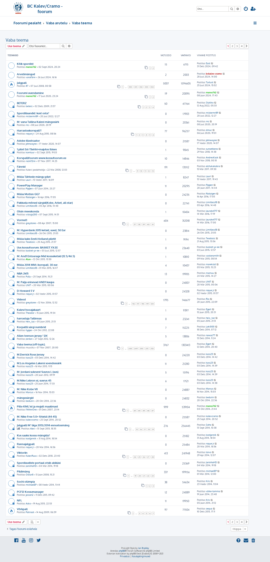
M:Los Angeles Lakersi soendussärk (39, 363)
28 (153, 457)
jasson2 (29, 494)
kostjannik (31, 438)
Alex (32, 428)
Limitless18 (31, 205)
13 (153, 171)
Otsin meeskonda (28, 211)
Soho (208, 424)
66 (148, 410)
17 (145, 429)
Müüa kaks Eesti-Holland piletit (36, 238)
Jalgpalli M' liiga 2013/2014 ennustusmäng (43, 425)
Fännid (21, 166)
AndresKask (212, 157)
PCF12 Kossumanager (30, 491)
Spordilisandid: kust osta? (33, 113)
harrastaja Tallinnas (29, 318)
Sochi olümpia (26, 481)
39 (144, 224)
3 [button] (237, 46)
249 (136, 348)
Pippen (29, 188)
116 (133, 304)
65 (144, 410)
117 (138, 304)
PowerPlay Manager (30, 185)
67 (153, 410)
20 (140, 476)
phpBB (122, 551)
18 (149, 429)
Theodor (30, 312)
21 (144, 476)
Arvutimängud (26, 74)
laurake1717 (211, 210)
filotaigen (30, 197)
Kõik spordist (25, 63)
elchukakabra (213, 166)
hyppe (29, 330)
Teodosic (30, 241)
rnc (27, 125)
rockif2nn (30, 161)
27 (148, 457)
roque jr (30, 133)
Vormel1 (22, 220)
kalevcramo (32, 419)
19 (153, 429)
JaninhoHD (31, 465)
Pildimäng (23, 471)
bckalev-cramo (214, 73)
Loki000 (210, 326)
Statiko (209, 102)
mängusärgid (25, 397)
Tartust (209, 82)
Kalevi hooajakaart (28, 309)
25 (139, 457)
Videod (21, 299)
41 (153, 224)
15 (137, 429)
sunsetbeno (212, 148)
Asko (28, 503)
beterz (29, 106)
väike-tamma (213, 491)
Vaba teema (17, 40)
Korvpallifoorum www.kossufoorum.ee (41, 158)
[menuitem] (246, 9)
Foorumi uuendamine (30, 93)
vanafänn (30, 77)
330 (130, 87)
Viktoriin (22, 452)
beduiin (30, 400)
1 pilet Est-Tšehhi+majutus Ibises (37, 149)
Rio (207, 298)
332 (141, 87)
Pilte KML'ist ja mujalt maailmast (37, 406)
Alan (28, 259)
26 (144, 457)
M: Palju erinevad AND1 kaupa (35, 282)
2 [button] (232, 46)
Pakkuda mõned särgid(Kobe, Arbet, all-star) (45, 202)
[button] (246, 46)
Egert (208, 309)
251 (147, 348)
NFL (19, 500)
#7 (27, 85)
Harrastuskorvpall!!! (29, 130)
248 (130, 348)
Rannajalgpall (26, 444)
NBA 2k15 (22, 273)
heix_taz (30, 321)
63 (135, 410)
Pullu (28, 276)
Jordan (29, 338)
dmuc (209, 130)
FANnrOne (31, 409)
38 (139, 224)
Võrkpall (22, 509)
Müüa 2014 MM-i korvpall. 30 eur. (37, 264)
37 (135, 224)
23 (153, 476)
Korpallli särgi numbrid (31, 327)
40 (148, 224)
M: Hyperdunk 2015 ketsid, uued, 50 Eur (41, 230)
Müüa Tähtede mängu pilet (34, 176)
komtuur (30, 152)
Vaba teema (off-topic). (31, 344)
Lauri (28, 179)
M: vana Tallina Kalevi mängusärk (38, 122)
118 (143, 304)
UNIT (28, 285)
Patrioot (30, 512)
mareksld (211, 264)
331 (135, 87)
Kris (208, 481)
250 (141, 348)
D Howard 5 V (25, 290)
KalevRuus (31, 455)
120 (152, 304)
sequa (209, 508)
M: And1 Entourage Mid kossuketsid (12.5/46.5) (46, 256)
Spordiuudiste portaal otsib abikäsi (39, 462)
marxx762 (31, 66)
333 (146, 87)
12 (149, 171)
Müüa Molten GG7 (28, 194)
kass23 (29, 357)
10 (141, 171)
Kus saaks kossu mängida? (33, 435)
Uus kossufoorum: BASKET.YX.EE (37, 247)
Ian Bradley (143, 548)
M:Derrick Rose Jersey (30, 354)
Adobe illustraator (28, 140)
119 (147, 304)
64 (139, 410)
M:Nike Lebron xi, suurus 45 (34, 380)
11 (145, 171)
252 (152, 348)
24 (135, 457)
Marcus (29, 392)
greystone (31, 223)
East (208, 63)
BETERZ (22, 103)
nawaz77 (210, 335)
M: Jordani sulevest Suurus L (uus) (37, 371)
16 (141, 429)
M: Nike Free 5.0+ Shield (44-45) (37, 416)
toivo (208, 452)
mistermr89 (32, 116)
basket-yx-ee (32, 250)
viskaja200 (31, 214)
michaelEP (211, 471)
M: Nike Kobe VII (27, 389)
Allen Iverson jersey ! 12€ (32, 335)
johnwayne (31, 143)
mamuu (210, 272)
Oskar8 (29, 474)
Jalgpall (22, 82)
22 (148, 476)
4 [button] (242, 46)
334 (152, 87)
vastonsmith (212, 255)
